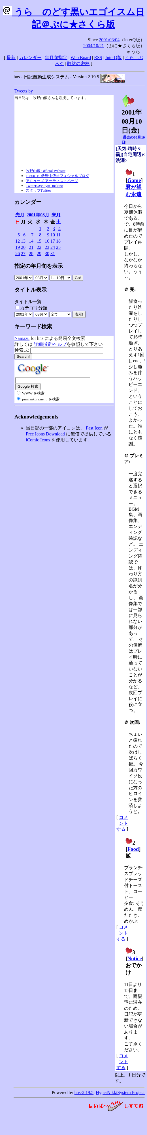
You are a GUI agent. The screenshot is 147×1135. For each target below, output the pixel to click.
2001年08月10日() (132, 118)
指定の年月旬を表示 (38, 266)
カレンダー (30, 57)
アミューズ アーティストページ (52, 181)
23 (47, 247)
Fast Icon (94, 428)
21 (31, 247)
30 (47, 253)
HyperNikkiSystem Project (120, 1092)
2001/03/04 (109, 39)
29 (39, 253)
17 (52, 241)
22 (39, 247)
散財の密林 (78, 63)
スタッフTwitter (38, 190)
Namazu (21, 338)
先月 (19, 214)
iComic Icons (38, 439)
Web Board (81, 57)
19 (17, 247)
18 (58, 241)
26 (17, 253)
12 (17, 241)
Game (134, 180)
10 (52, 234)
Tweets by (23, 91)
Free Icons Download (45, 433)
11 (58, 234)
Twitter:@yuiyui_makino (44, 186)
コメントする (122, 823)
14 (31, 241)
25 (58, 247)
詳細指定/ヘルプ (50, 344)
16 (47, 241)
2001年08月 (38, 214)
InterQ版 (113, 57)
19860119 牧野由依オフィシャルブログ (57, 176)
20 (23, 247)
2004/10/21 (93, 45)
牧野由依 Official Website (45, 171)
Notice (134, 958)
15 (39, 241)
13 (23, 241)
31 (52, 253)
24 (52, 247)
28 (31, 253)
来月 (56, 214)
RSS (98, 57)
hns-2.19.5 (84, 1092)
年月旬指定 (56, 57)
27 (23, 253)
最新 (11, 57)
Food (133, 849)
